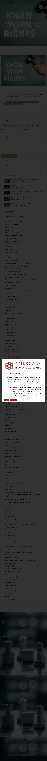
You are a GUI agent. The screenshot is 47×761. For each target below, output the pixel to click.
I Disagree (13, 400)
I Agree (6, 400)
